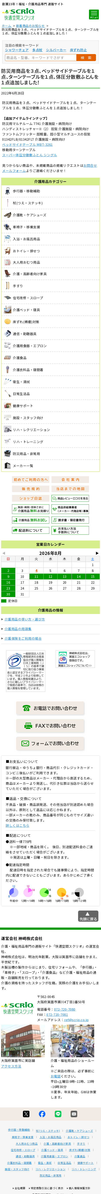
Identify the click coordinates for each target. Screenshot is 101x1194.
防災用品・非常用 (51, 1175)
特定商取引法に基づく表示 (47, 1188)
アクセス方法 (11, 1066)
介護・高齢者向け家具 (57, 1143)
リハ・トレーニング (84, 1169)
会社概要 (20, 1188)
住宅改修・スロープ (23, 1149)
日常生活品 (64, 1162)
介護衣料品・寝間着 (19, 1162)
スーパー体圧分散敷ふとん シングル (29, 155)
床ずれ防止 (78, 50)
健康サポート (85, 1162)
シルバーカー (56, 50)
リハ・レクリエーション (51, 1169)
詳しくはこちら (17, 825)
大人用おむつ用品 (27, 1143)
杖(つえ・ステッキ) (48, 1130)
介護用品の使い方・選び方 (25, 619)
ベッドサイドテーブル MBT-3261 (27, 144)
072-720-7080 (64, 1009)
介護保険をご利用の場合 (23, 638)
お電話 (56, 1076)
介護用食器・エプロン (54, 1156)
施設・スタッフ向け (17, 1169)
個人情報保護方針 (80, 1188)
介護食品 (79, 1156)
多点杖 (37, 50)
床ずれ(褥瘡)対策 (79, 1149)
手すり (81, 1143)
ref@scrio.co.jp (76, 1019)
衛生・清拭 (45, 1162)
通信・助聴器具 (25, 1156)
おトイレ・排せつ (78, 1137)
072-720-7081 (57, 1014)
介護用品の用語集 (18, 629)
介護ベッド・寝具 (52, 1149)
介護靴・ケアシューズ (79, 1130)
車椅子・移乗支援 (23, 1137)
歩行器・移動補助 (19, 1129)
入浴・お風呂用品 (51, 1137)
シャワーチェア (17, 50)
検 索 (86, 57)
